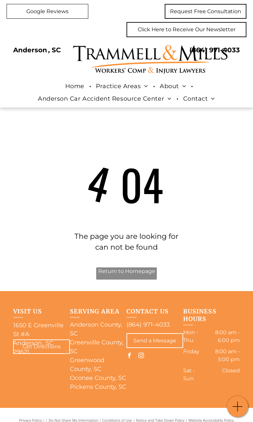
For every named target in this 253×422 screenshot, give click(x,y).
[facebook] (129, 356)
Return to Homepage (126, 271)
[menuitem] (75, 86)
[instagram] (141, 356)
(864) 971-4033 (214, 50)
